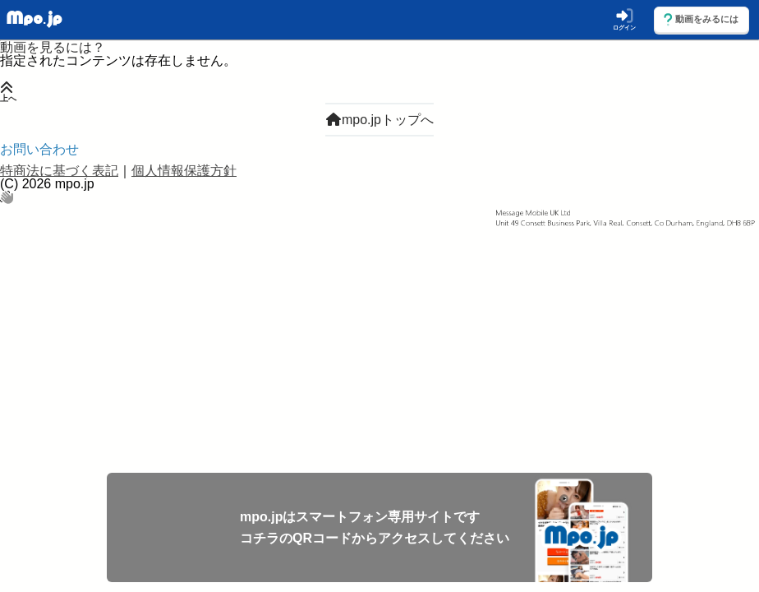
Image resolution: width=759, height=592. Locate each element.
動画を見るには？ (52, 47)
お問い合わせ (39, 149)
